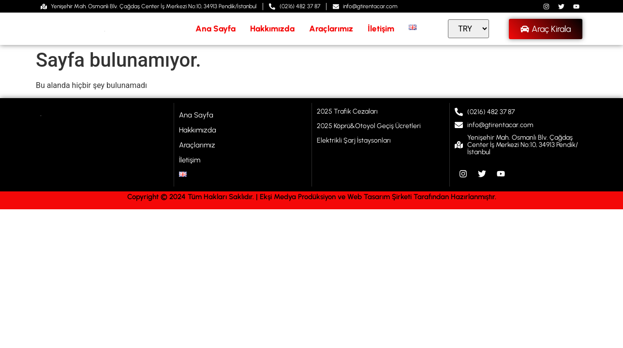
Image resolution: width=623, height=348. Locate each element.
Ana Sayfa (215, 28)
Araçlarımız (331, 28)
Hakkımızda (272, 28)
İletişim (381, 28)
